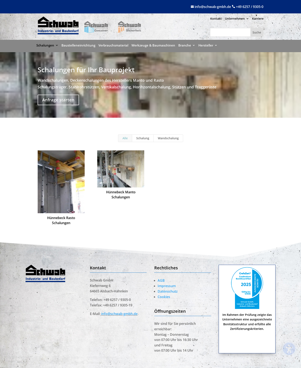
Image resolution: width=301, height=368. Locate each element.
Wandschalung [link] (168, 138)
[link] (58, 32)
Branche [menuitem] (184, 45)
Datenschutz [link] (168, 291)
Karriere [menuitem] (258, 19)
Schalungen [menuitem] (45, 45)
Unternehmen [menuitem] (235, 19)
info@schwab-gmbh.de (213, 6)
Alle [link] (125, 138)
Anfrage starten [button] (58, 100)
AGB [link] (161, 280)
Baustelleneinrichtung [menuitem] (78, 45)
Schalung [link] (142, 138)
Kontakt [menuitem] (216, 19)
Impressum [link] (167, 286)
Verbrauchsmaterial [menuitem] (113, 45)
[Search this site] (230, 32)
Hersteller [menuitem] (205, 45)
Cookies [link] (164, 296)
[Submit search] (256, 32)
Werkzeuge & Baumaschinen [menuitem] (153, 45)
